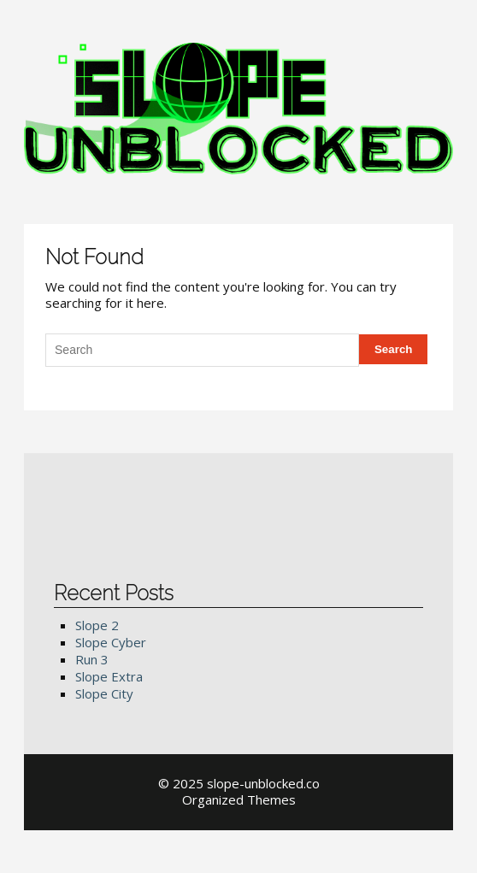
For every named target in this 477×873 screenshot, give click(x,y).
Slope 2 (97, 625)
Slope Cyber (110, 642)
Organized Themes (239, 799)
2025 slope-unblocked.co (246, 783)
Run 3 (92, 659)
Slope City (104, 693)
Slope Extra (109, 676)
